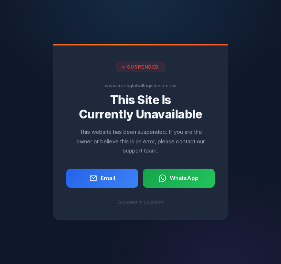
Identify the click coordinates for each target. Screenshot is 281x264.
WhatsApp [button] (179, 178)
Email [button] (102, 178)
